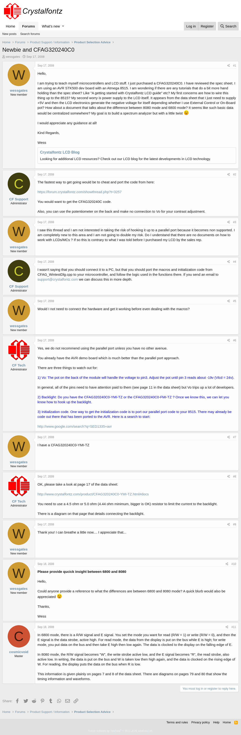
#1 (234, 65)
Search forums (30, 34)
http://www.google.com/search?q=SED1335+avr (74, 426)
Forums (28, 26)
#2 (234, 174)
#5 (234, 301)
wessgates (13, 56)
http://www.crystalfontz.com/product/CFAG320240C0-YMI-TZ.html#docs (93, 494)
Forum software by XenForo (120, 730)
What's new (51, 26)
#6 (234, 340)
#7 (234, 437)
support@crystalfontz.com (57, 279)
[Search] (228, 26)
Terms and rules (177, 722)
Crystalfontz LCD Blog (60, 152)
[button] (63, 26)
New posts (9, 34)
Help (216, 722)
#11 (233, 627)
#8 (234, 476)
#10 (233, 564)
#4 (234, 261)
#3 (234, 222)
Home (10, 26)
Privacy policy (200, 722)
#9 (234, 524)
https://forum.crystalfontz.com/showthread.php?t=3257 (79, 192)
